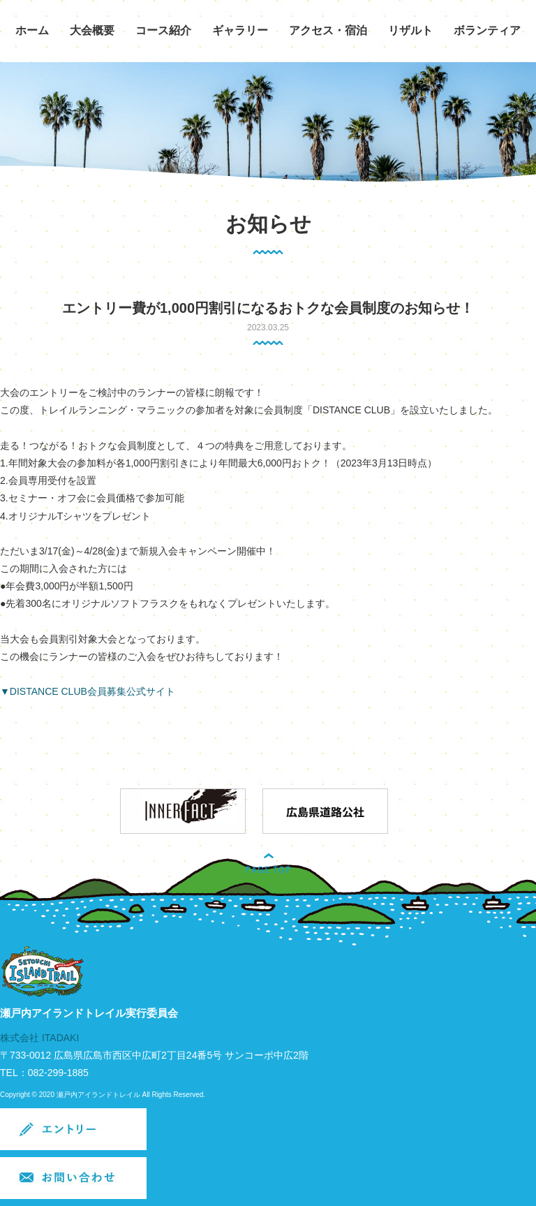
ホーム (32, 30)
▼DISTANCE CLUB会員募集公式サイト (87, 691)
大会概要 (92, 30)
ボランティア (487, 30)
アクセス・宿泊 (328, 30)
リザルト (410, 30)
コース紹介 (163, 30)
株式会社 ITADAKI (39, 1037)
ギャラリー (240, 30)
